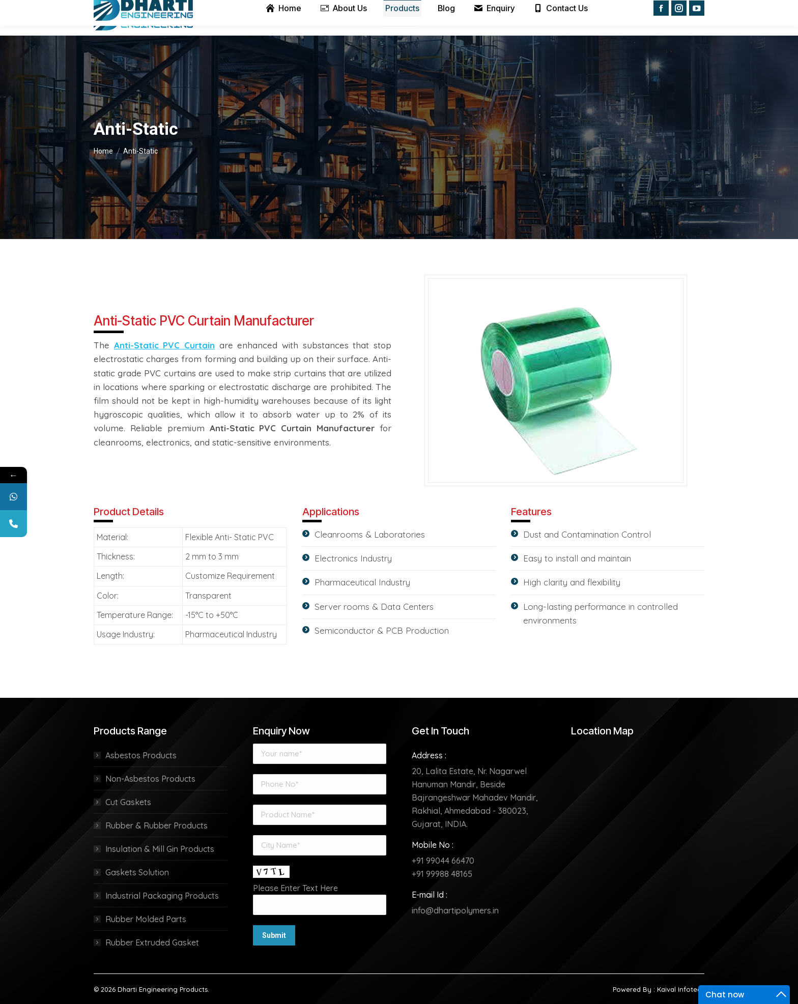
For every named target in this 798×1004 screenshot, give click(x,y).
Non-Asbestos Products (150, 779)
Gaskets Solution (137, 872)
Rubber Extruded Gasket (152, 942)
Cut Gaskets (128, 802)
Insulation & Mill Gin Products (159, 849)
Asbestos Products (141, 755)
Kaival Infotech (680, 989)
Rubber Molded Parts (145, 919)
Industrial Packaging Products (162, 896)
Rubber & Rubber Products (156, 825)
